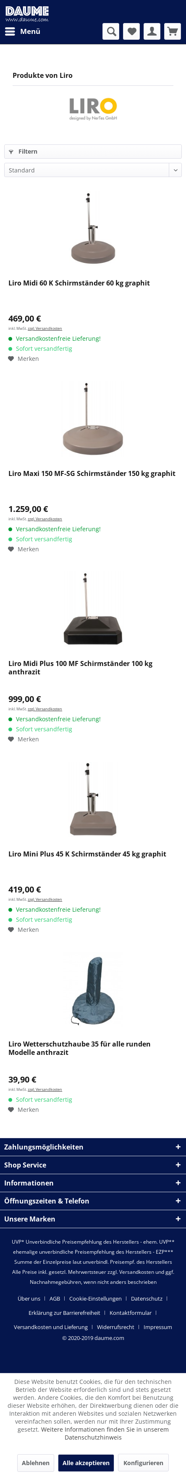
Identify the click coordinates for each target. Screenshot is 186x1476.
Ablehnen (36, 1463)
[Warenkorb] (172, 31)
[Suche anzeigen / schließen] (110, 31)
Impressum (158, 1327)
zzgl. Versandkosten (45, 328)
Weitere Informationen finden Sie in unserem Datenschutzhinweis (105, 1433)
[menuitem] (22, 31)
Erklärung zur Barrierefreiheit (64, 1313)
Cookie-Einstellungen (95, 1298)
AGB (55, 1298)
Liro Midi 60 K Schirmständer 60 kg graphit (79, 283)
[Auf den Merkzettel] (23, 359)
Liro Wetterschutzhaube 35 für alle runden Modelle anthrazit (79, 1048)
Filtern (23, 151)
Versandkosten (136, 1271)
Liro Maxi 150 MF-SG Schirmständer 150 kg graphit (92, 473)
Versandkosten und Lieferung (51, 1327)
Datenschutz (146, 1298)
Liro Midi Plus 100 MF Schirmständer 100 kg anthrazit (80, 667)
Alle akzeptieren (86, 1463)
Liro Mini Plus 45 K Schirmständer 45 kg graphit (87, 854)
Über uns (29, 1298)
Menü (22, 30)
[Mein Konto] (152, 31)
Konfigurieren (143, 1463)
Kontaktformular (131, 1313)
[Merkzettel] (131, 31)
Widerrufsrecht (115, 1327)
